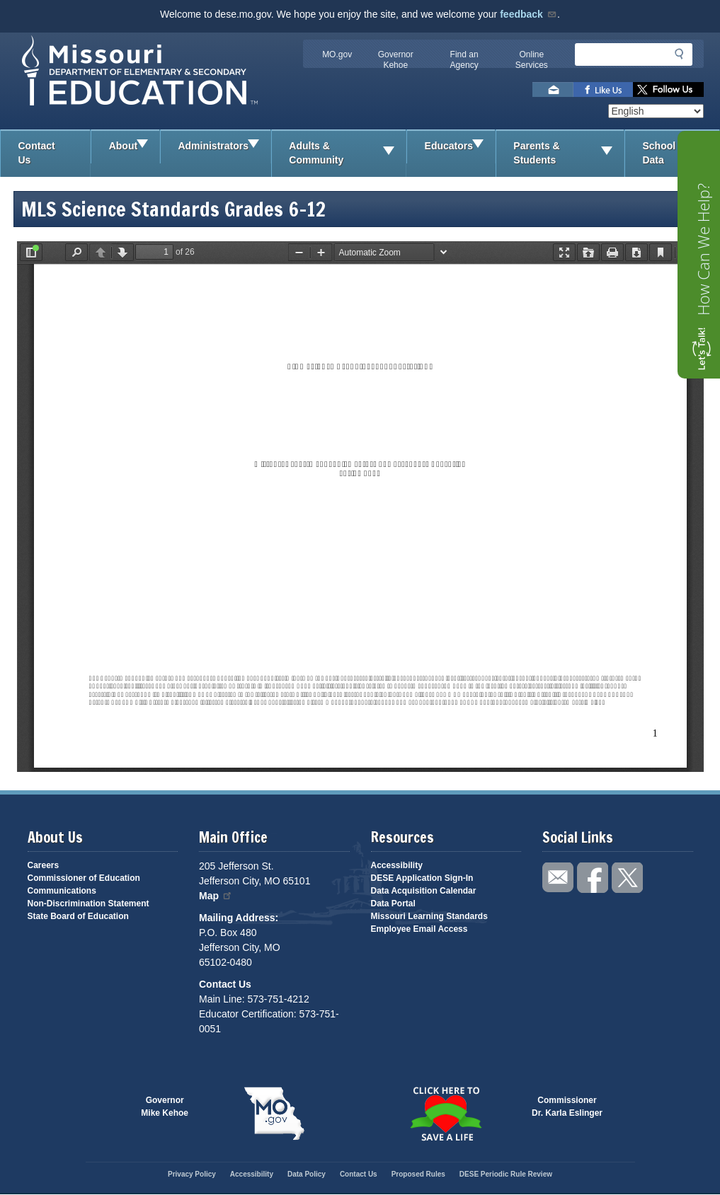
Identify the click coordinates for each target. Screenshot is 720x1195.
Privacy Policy (192, 1174)
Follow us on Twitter (668, 89)
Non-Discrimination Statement (88, 903)
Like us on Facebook (603, 89)
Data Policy (306, 1174)
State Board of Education (78, 916)
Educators (460, 146)
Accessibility (397, 865)
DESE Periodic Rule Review (505, 1174)
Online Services (531, 60)
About (134, 146)
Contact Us (36, 153)
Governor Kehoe (395, 60)
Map (216, 895)
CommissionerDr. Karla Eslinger (567, 1106)
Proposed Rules (418, 1174)
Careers (43, 865)
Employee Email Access (419, 929)
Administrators (224, 146)
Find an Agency (464, 60)
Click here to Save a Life (446, 1114)
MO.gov (337, 54)
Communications (62, 891)
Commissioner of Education (84, 878)
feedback (528, 14)
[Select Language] (656, 111)
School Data (680, 153)
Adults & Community (347, 153)
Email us (552, 89)
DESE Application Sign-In (422, 878)
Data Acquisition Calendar (423, 891)
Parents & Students (568, 153)
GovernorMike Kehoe (164, 1106)
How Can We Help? (703, 249)
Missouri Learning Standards (429, 916)
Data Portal (393, 903)
